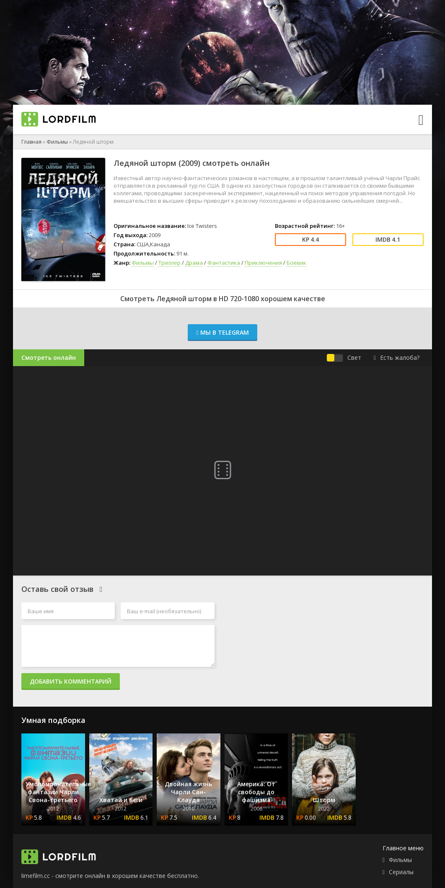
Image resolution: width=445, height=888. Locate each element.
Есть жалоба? (396, 357)
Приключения (263, 262)
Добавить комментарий (70, 681)
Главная (31, 141)
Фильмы (57, 141)
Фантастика (223, 262)
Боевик (296, 262)
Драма (194, 262)
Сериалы (401, 872)
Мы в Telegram (222, 332)
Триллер (169, 262)
